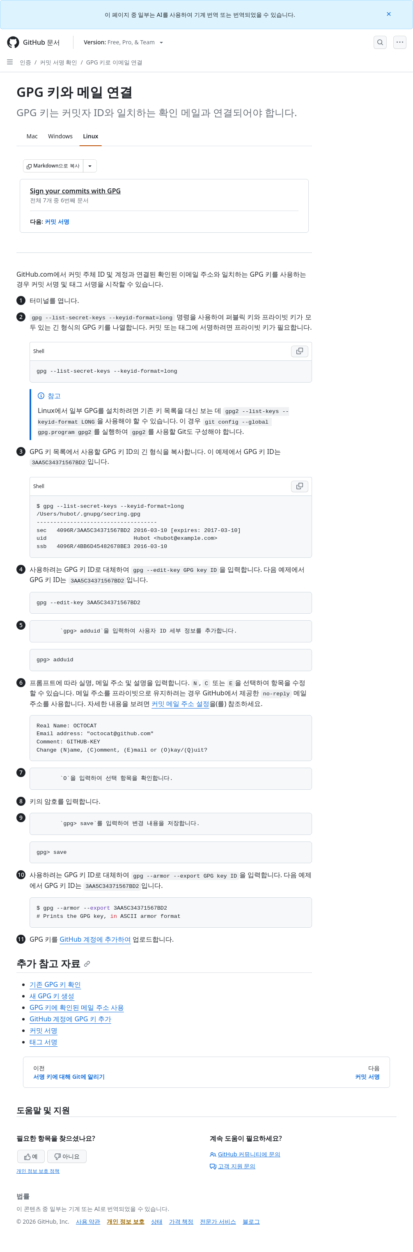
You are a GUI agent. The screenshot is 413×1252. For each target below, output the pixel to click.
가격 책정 (181, 1221)
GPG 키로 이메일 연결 (114, 62)
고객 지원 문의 (232, 1166)
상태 (157, 1221)
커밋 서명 (57, 221)
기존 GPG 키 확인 (55, 984)
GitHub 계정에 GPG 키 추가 (70, 1018)
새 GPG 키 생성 (52, 995)
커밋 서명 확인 (58, 62)
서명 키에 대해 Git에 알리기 (69, 1076)
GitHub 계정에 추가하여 (95, 939)
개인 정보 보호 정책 (38, 1170)
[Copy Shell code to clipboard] (299, 351)
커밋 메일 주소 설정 (180, 703)
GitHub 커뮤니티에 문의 (245, 1154)
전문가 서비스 (218, 1221)
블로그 (251, 1221)
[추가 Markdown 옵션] (90, 165)
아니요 (67, 1156)
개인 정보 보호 (125, 1221)
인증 (25, 62)
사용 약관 (88, 1221)
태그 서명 (43, 1041)
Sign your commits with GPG (75, 190)
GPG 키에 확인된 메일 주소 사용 (77, 1007)
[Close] (389, 13)
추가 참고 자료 (53, 963)
